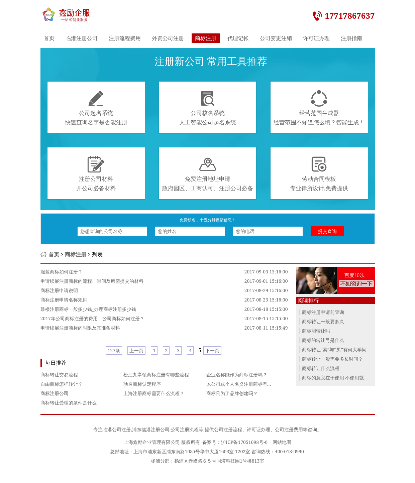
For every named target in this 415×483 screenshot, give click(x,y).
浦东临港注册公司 (151, 429)
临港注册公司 (82, 38)
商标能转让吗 (316, 331)
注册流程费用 (125, 38)
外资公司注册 (168, 38)
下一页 (212, 350)
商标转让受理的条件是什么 (68, 402)
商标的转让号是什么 (323, 340)
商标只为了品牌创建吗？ (232, 393)
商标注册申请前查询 (323, 312)
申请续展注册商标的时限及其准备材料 (80, 328)
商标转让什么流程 (320, 368)
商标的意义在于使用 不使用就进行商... (342, 377)
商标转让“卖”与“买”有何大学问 (334, 349)
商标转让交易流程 (59, 374)
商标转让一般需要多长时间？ (332, 359)
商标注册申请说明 (59, 290)
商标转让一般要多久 (323, 321)
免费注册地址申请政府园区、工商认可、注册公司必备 (207, 174)
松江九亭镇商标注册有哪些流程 (156, 374)
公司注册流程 (185, 429)
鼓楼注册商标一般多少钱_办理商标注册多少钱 (88, 309)
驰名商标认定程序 (142, 384)
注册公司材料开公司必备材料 (96, 174)
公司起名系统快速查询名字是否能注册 (96, 108)
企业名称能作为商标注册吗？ (236, 374)
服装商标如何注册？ (61, 271)
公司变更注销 (276, 38)
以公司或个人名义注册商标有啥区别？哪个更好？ (257, 384)
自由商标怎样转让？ (61, 384)
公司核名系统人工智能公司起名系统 (207, 108)
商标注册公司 (54, 393)
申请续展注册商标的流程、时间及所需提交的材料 (91, 281)
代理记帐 (238, 38)
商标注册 (205, 38)
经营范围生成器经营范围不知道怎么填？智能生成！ (319, 108)
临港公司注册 (117, 429)
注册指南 (351, 38)
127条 (114, 350)
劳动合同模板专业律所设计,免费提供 (319, 174)
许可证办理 (316, 38)
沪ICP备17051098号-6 (244, 442)
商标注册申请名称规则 (63, 299)
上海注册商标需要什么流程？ (153, 393)
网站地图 (282, 442)
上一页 (136, 350)
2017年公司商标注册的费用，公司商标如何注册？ (92, 318)
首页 (49, 38)
